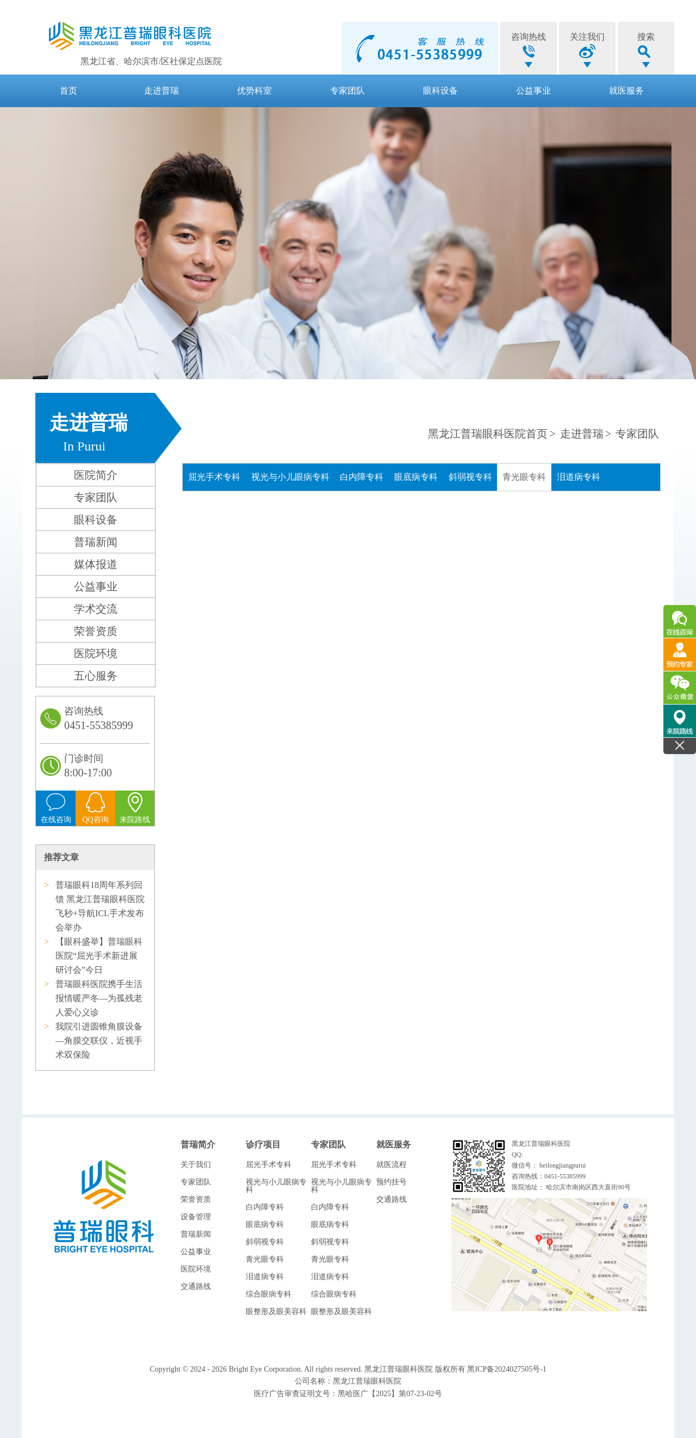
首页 (68, 90)
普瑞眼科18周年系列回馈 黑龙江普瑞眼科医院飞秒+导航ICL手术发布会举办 (100, 906)
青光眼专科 (524, 477)
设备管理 (196, 1217)
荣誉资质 (95, 631)
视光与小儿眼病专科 (290, 477)
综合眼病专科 (268, 1294)
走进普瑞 (161, 90)
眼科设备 (440, 90)
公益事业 (533, 90)
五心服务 (95, 676)
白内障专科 (361, 477)
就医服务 (626, 90)
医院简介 (95, 475)
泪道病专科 (578, 477)
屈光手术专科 (214, 477)
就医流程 (391, 1165)
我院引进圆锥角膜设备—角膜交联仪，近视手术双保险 (98, 1040)
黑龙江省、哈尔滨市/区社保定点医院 (151, 61)
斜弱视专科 (470, 477)
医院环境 (95, 653)
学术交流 (95, 609)
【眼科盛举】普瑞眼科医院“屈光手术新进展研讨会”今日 (98, 955)
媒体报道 (95, 564)
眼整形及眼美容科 (276, 1311)
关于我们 (196, 1165)
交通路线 (196, 1286)
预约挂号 (391, 1182)
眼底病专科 (416, 477)
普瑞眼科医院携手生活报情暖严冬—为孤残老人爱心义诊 (98, 998)
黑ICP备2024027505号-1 (506, 1369)
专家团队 (347, 90)
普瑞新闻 (95, 542)
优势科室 (254, 90)
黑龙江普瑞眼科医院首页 (488, 434)
